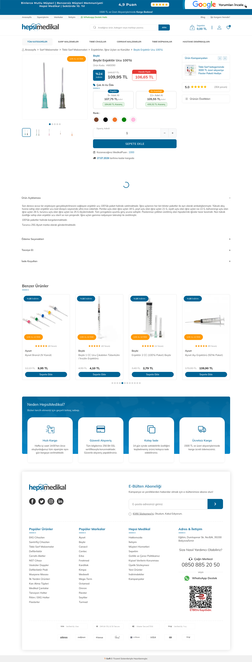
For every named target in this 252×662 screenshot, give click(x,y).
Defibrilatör (35, 551)
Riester (83, 592)
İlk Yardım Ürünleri (39, 579)
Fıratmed (84, 560)
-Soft (107, 658)
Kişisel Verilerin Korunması (144, 560)
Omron (83, 588)
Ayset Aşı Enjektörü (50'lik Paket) (204, 355)
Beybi (96, 55)
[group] (55, 87)
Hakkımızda (135, 537)
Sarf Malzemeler (49, 49)
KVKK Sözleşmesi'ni (143, 513)
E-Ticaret (115, 658)
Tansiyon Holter (38, 592)
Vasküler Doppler (39, 565)
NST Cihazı (35, 560)
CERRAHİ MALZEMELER (129, 41)
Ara (164, 27)
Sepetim (133, 551)
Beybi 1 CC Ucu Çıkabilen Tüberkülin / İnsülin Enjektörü (99, 356)
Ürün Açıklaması (126, 197)
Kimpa (82, 569)
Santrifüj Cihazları (39, 542)
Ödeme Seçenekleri (126, 239)
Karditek (84, 565)
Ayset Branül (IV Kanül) (38, 355)
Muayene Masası (39, 574)
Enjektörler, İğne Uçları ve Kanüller (110, 49)
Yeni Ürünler (136, 569)
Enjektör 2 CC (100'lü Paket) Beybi (151, 355)
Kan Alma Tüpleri (39, 583)
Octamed (84, 583)
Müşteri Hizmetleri (139, 546)
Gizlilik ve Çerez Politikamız (144, 555)
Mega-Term (85, 579)
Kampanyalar (136, 579)
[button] (50, 124)
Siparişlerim (43, 17)
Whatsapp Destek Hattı (94, 17)
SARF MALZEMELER (68, 41)
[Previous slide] (220, 58)
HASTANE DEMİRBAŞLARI (196, 41)
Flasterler (34, 602)
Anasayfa (27, 17)
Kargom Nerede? (220, 17)
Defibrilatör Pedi (38, 569)
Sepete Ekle (134, 143)
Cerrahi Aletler (37, 555)
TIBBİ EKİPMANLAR (162, 41)
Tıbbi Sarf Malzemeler (41, 546)
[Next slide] (225, 58)
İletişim (71, 17)
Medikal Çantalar (39, 588)
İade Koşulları (126, 261)
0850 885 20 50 (201, 564)
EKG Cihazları (37, 537)
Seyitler (83, 597)
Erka (81, 555)
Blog (203, 17)
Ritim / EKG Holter (39, 597)
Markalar (58, 17)
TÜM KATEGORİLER (37, 41)
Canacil (83, 546)
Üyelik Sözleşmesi (139, 565)
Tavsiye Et (126, 250)
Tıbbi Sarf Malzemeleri (74, 49)
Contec (83, 551)
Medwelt (84, 574)
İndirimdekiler (136, 574)
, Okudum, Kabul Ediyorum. (155, 513)
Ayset (28, 350)
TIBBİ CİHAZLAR (97, 41)
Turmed (83, 602)
